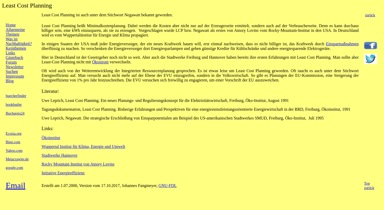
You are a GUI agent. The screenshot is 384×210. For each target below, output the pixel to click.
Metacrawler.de (17, 159)
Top (367, 183)
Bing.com (13, 142)
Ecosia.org (13, 133)
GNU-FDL (168, 185)
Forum (11, 62)
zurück (370, 15)
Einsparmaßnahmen (342, 44)
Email (15, 185)
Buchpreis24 (15, 113)
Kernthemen (16, 48)
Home (11, 25)
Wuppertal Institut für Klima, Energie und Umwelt (83, 146)
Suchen (12, 71)
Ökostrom (100, 62)
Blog (10, 81)
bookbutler (14, 104)
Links (10, 53)
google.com (14, 168)
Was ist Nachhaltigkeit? (19, 41)
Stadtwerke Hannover (59, 155)
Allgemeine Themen (15, 31)
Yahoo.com (14, 150)
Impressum (15, 76)
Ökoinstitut (51, 138)
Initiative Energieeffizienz (63, 173)
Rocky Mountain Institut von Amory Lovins (78, 164)
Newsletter (14, 67)
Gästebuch (14, 57)
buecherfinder (16, 96)
